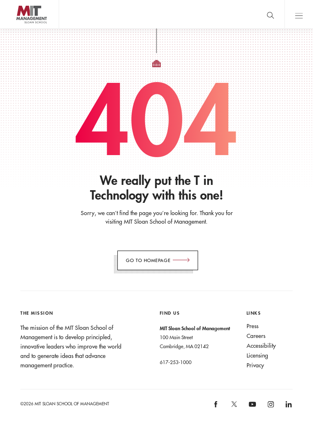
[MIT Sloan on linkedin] (288, 407)
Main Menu (298, 14)
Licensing (257, 355)
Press (252, 326)
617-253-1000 (176, 362)
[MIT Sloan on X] (233, 407)
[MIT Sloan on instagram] (270, 407)
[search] (270, 14)
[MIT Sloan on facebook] (216, 407)
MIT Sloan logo (21, 28)
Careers (256, 336)
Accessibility (261, 345)
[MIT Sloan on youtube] (251, 408)
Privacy (255, 365)
